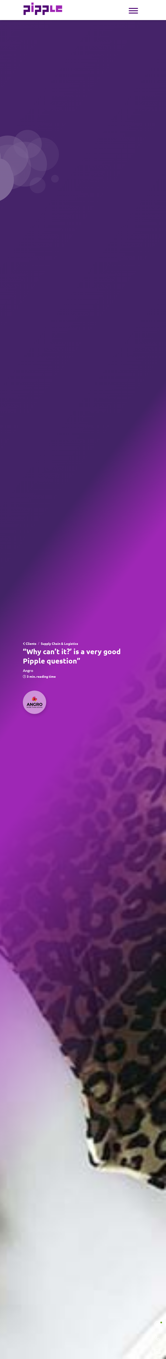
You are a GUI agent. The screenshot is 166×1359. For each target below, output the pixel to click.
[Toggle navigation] (133, 10)
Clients (29, 644)
